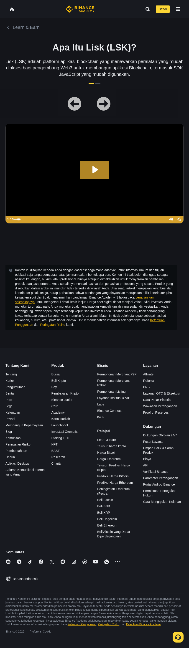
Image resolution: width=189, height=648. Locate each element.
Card (54, 406)
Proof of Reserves (156, 412)
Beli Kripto (58, 380)
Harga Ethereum (109, 459)
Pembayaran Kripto (65, 393)
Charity (56, 463)
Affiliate (148, 374)
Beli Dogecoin (107, 519)
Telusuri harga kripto (111, 446)
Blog (8, 431)
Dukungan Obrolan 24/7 (160, 435)
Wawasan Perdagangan (160, 406)
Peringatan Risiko (52, 325)
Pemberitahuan (16, 451)
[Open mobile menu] (178, 9)
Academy (58, 412)
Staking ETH (60, 438)
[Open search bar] (146, 9)
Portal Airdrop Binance (159, 484)
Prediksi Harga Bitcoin (113, 476)
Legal (9, 406)
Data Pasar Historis (157, 400)
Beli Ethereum (107, 525)
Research (58, 457)
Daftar (162, 9)
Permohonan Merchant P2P (117, 374)
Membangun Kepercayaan (24, 425)
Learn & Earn (106, 440)
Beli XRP (103, 512)
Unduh (10, 457)
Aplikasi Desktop (17, 463)
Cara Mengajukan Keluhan (162, 502)
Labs (100, 404)
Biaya (147, 459)
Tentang (11, 374)
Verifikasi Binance (156, 471)
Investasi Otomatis (64, 431)
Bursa (55, 374)
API (145, 465)
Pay (54, 387)
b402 (100, 417)
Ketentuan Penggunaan (82, 624)
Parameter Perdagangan (160, 478)
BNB (146, 387)
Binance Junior (62, 400)
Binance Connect (109, 411)
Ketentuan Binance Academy (143, 624)
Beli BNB (103, 506)
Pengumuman (15, 387)
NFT (54, 444)
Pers (8, 400)
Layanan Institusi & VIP (113, 398)
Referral (149, 380)
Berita (9, 393)
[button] (178, 9)
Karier (9, 380)
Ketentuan (12, 412)
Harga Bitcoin (106, 452)
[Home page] (80, 9)
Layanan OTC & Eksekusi (161, 393)
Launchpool (59, 425)
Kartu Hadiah (60, 419)
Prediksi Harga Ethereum (115, 482)
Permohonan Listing (111, 391)
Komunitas (12, 438)
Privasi (10, 419)
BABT (55, 451)
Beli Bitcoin (105, 500)
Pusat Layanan (153, 441)
